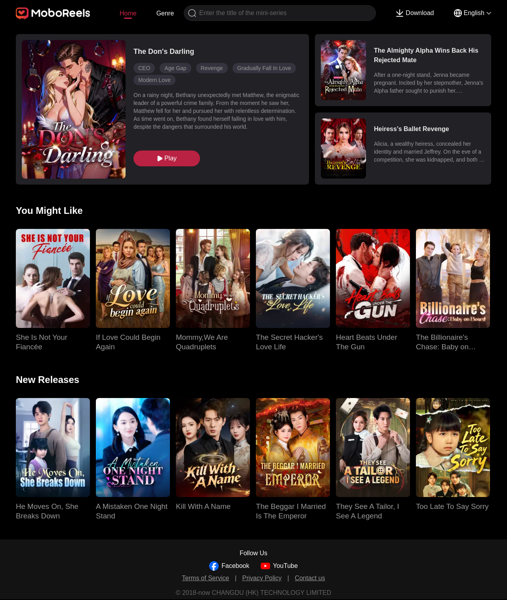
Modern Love (154, 80)
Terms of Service (205, 578)
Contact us (310, 578)
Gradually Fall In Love (264, 68)
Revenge (212, 68)
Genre (165, 13)
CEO (144, 68)
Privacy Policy (262, 578)
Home (128, 13)
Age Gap (175, 68)
